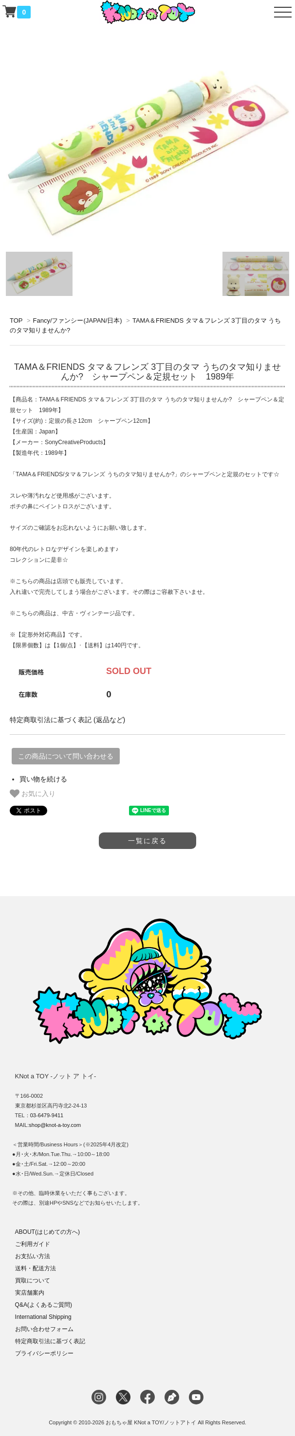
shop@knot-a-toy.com (55, 1125)
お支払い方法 (32, 1256)
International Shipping (43, 1317)
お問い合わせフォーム (44, 1329)
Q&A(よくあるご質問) (43, 1304)
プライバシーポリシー (44, 1353)
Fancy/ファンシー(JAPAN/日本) (77, 320)
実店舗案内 (29, 1292)
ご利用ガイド (32, 1244)
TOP (16, 320)
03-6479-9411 (47, 1115)
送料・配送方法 (35, 1268)
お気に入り (32, 793)
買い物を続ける (43, 779)
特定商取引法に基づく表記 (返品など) (67, 720)
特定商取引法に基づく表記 (50, 1341)
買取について (32, 1280)
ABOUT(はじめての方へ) (47, 1231)
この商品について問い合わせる (65, 756)
